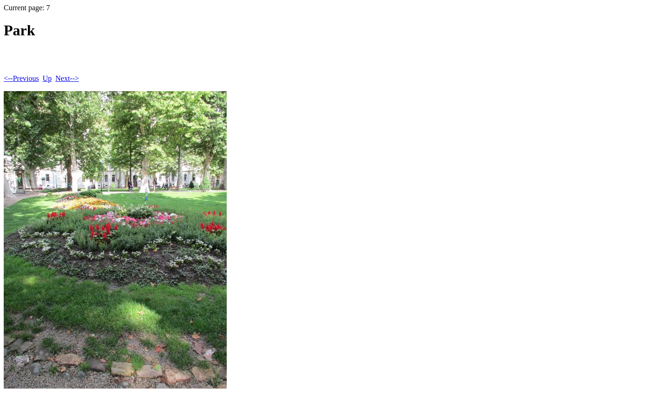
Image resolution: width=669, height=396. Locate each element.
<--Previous (21, 78)
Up (47, 78)
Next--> (67, 78)
